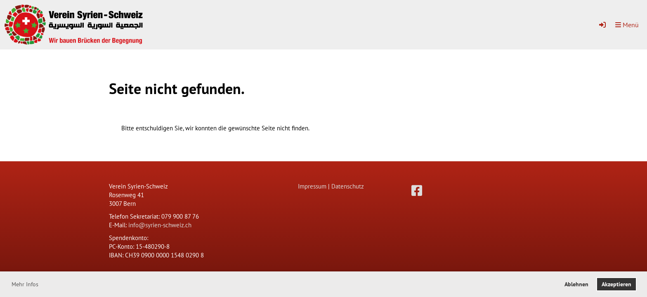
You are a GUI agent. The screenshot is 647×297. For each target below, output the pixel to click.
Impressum (312, 186)
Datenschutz (347, 186)
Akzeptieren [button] (616, 284)
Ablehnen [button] (576, 284)
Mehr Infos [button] (25, 284)
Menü (627, 25)
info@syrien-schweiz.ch (159, 225)
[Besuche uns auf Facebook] (416, 190)
